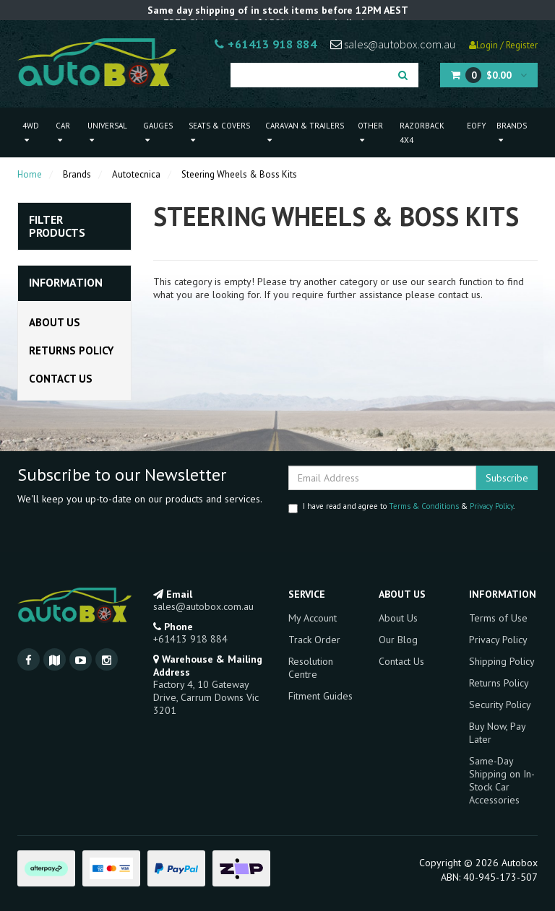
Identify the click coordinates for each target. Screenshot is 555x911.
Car (63, 132)
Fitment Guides (320, 695)
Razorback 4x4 (422, 133)
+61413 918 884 (266, 44)
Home (29, 174)
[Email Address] (382, 478)
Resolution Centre (310, 668)
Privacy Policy (491, 506)
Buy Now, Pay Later (497, 733)
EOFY (476, 126)
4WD (30, 132)
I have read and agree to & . (401, 507)
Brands (511, 132)
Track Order (314, 639)
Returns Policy (71, 350)
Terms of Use (498, 617)
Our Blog (398, 639)
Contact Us (60, 378)
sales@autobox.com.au (392, 44)
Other (370, 132)
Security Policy (500, 704)
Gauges (158, 132)
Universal (107, 132)
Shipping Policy (502, 661)
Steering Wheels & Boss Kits (239, 174)
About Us (54, 322)
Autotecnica (136, 174)
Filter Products (57, 226)
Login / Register (503, 45)
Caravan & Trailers (304, 132)
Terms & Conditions (424, 506)
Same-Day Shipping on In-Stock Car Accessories (502, 780)
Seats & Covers (219, 132)
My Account (312, 617)
